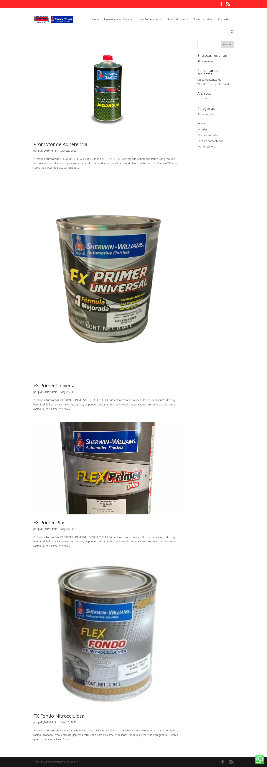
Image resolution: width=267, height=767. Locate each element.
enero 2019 (204, 99)
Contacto (223, 19)
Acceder (202, 129)
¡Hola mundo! (205, 61)
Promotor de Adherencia (60, 144)
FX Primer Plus (49, 522)
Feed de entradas (207, 135)
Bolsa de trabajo (203, 19)
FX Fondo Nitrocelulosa (58, 716)
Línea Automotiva (148, 19)
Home (95, 19)
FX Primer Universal (55, 385)
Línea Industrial (176, 19)
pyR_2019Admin (47, 150)
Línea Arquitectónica (116, 19)
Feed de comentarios (210, 141)
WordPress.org (206, 146)
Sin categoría (205, 114)
